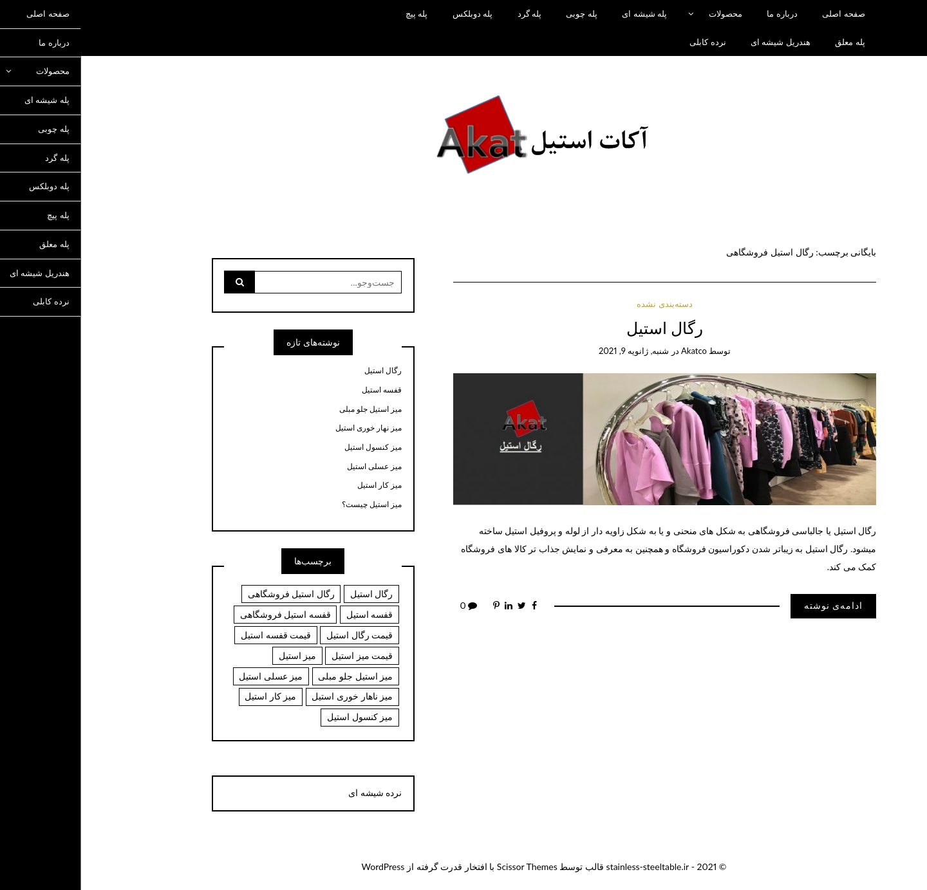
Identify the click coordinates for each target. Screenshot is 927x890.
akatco (613, 351)
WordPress (302, 866)
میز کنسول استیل (292, 447)
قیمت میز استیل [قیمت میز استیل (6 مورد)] (281, 655)
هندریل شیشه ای (700, 42)
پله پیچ (336, 13)
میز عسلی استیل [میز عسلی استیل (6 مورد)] (190, 676)
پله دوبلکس (392, 13)
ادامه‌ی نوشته (753, 605)
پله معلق (769, 42)
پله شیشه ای (563, 13)
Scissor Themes (447, 866)
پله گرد (449, 13)
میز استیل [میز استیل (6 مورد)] (217, 655)
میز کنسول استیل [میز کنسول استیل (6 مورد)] (279, 716)
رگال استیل (584, 328)
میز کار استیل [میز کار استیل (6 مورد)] (190, 696)
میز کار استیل (299, 485)
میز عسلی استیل (294, 466)
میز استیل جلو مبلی (290, 409)
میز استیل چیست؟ (291, 504)
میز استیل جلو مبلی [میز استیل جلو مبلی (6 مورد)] (275, 676)
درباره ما (701, 13)
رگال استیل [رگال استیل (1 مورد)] (291, 593)
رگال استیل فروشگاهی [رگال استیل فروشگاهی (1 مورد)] (210, 593)
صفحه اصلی (763, 13)
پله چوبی (500, 13)
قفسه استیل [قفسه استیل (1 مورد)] (289, 614)
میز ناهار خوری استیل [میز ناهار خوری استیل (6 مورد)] (271, 696)
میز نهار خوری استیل (288, 427)
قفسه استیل (301, 389)
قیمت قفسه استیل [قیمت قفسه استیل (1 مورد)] (195, 634)
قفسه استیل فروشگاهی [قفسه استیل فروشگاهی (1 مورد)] (205, 614)
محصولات (645, 13)
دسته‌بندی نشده (584, 304)
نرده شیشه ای (294, 792)
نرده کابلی (627, 42)
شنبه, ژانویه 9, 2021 (553, 351)
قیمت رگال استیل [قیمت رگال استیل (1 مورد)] (279, 634)
